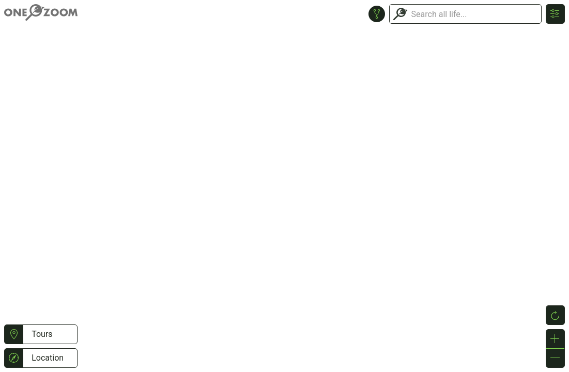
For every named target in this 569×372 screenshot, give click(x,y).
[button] (14, 334)
